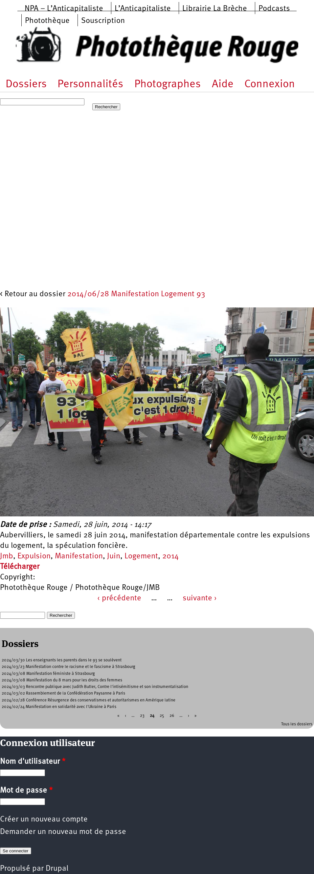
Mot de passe (26, 791)
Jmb (6, 556)
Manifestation (79, 556)
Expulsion (34, 556)
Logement (141, 556)
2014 (170, 556)
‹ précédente (119, 598)
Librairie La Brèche (214, 9)
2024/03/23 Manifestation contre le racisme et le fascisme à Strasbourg (68, 667)
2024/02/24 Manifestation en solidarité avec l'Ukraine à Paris (59, 707)
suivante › (200, 598)
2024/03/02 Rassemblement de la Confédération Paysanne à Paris (63, 693)
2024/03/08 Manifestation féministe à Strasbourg (48, 674)
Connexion (269, 84)
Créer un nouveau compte (44, 819)
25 (162, 716)
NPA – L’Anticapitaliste (64, 9)
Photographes (167, 84)
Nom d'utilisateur (32, 762)
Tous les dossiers (296, 724)
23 (142, 716)
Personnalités (90, 84)
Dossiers (26, 84)
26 (171, 716)
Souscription (103, 21)
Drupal (57, 869)
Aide (223, 84)
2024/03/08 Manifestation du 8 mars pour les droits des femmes (62, 680)
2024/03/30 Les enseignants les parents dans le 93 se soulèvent (62, 660)
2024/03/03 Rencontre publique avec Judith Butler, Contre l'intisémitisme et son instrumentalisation (95, 687)
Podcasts (274, 9)
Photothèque (47, 21)
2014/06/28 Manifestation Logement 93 (136, 294)
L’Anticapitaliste (143, 9)
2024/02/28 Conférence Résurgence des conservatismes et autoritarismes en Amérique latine (88, 700)
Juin (113, 556)
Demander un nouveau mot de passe (63, 832)
